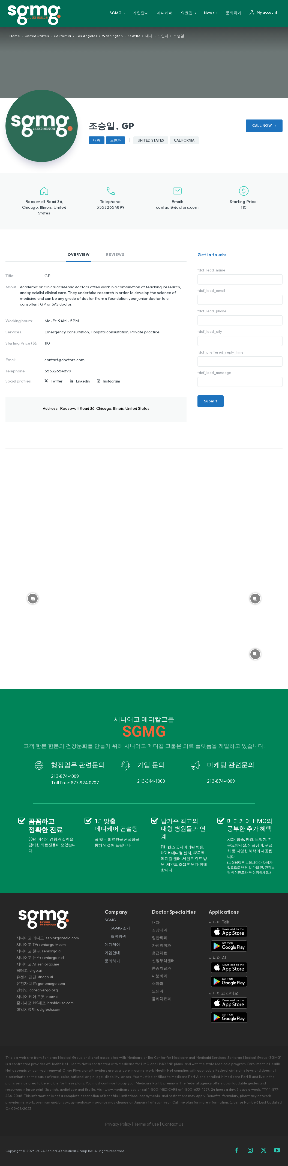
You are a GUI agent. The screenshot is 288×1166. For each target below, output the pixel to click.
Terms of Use (146, 1124)
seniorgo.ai (51, 951)
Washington (112, 36)
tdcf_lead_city (209, 331)
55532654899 (111, 207)
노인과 (163, 36)
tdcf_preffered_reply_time (220, 352)
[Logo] (36, 15)
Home (15, 36)
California (62, 36)
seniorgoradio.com (62, 937)
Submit (210, 401)
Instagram (111, 381)
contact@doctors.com (177, 207)
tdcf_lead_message (214, 373)
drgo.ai (35, 970)
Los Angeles (86, 36)
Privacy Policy (118, 1124)
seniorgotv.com (52, 944)
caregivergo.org (43, 990)
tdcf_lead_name (211, 270)
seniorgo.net (53, 957)
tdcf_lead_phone (211, 311)
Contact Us (172, 1124)
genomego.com (51, 983)
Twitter (56, 381)
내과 (149, 36)
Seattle (134, 36)
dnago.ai (45, 976)
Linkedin (83, 381)
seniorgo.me (48, 964)
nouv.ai (52, 996)
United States (37, 36)
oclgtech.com (48, 1009)
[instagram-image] (32, 486)
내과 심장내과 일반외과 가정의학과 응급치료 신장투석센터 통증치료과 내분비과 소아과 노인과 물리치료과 (163, 960)
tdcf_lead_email (211, 290)
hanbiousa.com (60, 1002)
